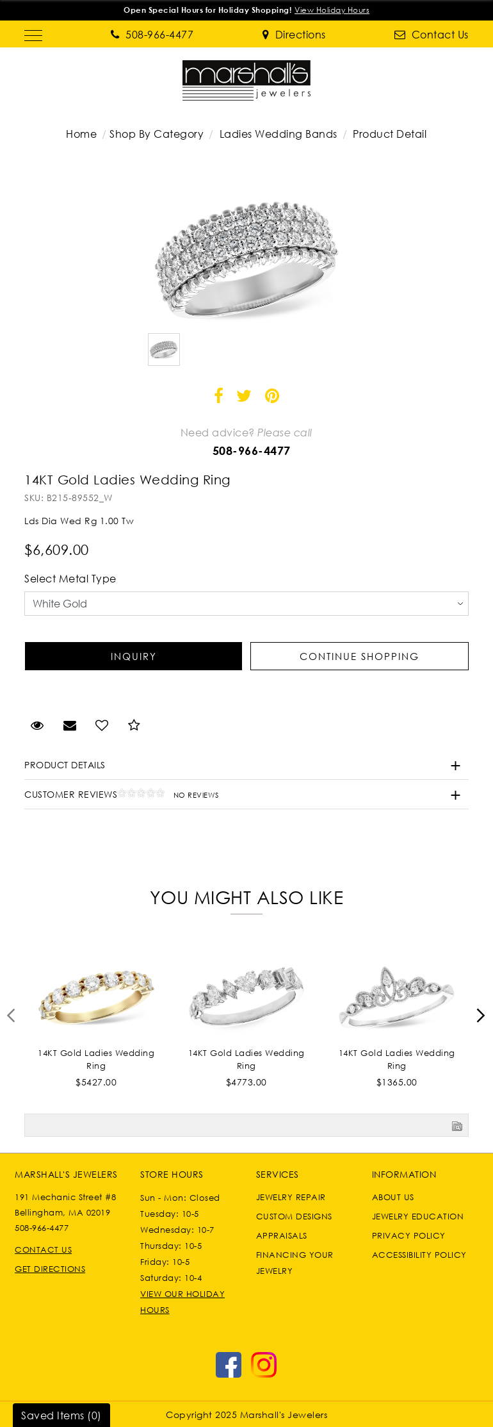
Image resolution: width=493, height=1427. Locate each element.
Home (81, 134)
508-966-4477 (252, 450)
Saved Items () (61, 1415)
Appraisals (281, 1235)
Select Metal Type (70, 578)
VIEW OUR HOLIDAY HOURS (182, 1302)
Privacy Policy (409, 1235)
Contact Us (43, 1249)
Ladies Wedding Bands (278, 134)
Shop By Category (156, 134)
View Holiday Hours (332, 10)
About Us (393, 1197)
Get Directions (50, 1269)
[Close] (478, 10)
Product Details (65, 764)
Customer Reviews (121, 794)
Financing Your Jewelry (295, 1263)
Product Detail (388, 134)
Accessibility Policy (419, 1255)
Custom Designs (294, 1216)
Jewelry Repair (291, 1197)
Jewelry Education (418, 1216)
